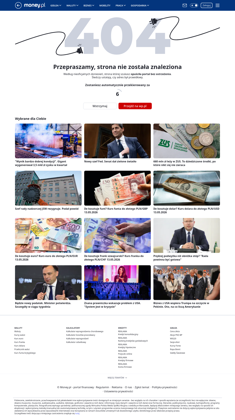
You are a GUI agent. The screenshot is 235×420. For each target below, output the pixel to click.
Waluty (71, 5)
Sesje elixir (175, 342)
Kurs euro (18, 338)
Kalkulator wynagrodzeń (77, 338)
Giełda (54, 5)
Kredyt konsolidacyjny (128, 334)
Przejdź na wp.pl (135, 106)
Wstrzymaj (100, 106)
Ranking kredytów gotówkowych (133, 340)
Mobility (104, 5)
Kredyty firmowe (125, 360)
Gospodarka (138, 5)
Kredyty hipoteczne (127, 347)
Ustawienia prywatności (118, 391)
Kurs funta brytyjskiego (25, 353)
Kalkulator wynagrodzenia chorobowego (84, 331)
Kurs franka (19, 342)
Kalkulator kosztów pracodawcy (80, 335)
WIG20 (173, 338)
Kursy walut (19, 335)
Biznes (88, 5)
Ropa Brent (175, 349)
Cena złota (175, 331)
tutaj (77, 413)
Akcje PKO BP (176, 335)
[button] (194, 5)
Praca (119, 5)
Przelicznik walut (22, 349)
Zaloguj (207, 5)
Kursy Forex (175, 345)
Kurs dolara (19, 345)
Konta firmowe (125, 367)
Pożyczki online (125, 353)
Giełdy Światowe (177, 353)
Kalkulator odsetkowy (76, 342)
